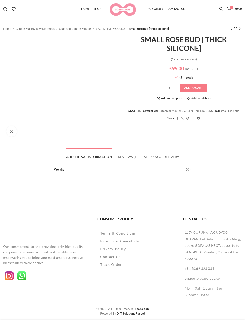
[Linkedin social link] (192, 118)
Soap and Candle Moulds (75, 28)
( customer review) (184, 59)
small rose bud (229, 111)
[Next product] (240, 29)
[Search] (5, 9)
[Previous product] (231, 29)
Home (7, 28)
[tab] (89, 154)
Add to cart (193, 88)
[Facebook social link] (177, 118)
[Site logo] (122, 8)
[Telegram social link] (198, 118)
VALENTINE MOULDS (110, 28)
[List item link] (130, 233)
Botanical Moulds (169, 111)
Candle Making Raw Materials (35, 28)
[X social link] (182, 118)
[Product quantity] (169, 88)
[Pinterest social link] (187, 118)
